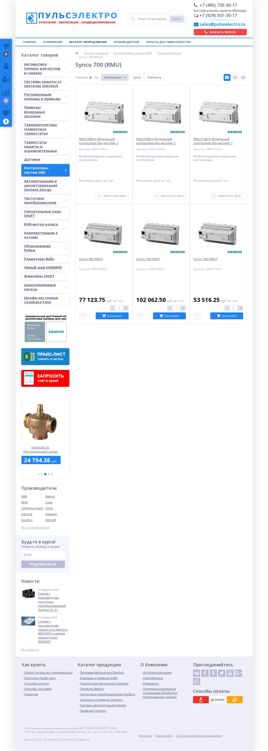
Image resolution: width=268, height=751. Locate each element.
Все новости (30, 650)
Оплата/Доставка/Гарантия (168, 42)
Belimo (50, 496)
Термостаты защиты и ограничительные (45, 146)
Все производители (35, 527)
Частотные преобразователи (45, 200)
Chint (49, 508)
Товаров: (81, 77)
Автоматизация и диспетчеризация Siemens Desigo (45, 185)
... (199, 42)
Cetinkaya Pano (32, 508)
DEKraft (50, 520)
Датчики (45, 159)
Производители (126, 42)
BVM (24, 502)
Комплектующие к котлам (45, 235)
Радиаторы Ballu (39, 259)
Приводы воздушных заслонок (45, 111)
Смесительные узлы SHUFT (42, 213)
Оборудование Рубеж (45, 248)
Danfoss (27, 520)
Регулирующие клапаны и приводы (45, 96)
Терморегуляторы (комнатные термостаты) (45, 129)
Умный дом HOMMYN (43, 267)
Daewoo (51, 514)
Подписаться (43, 564)
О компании (52, 42)
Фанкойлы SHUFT (45, 276)
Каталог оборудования (88, 42)
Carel (49, 502)
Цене (137, 77)
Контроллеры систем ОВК (45, 170)
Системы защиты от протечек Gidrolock (45, 83)
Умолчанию (113, 77)
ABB (24, 496)
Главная (29, 42)
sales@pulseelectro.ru (222, 24)
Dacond (26, 514)
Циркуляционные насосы (45, 287)
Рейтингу (154, 77)
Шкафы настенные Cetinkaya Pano (41, 299)
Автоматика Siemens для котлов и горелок (45, 68)
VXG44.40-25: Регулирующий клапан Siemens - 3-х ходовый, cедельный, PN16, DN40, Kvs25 (45, 449)
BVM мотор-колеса (41, 224)
